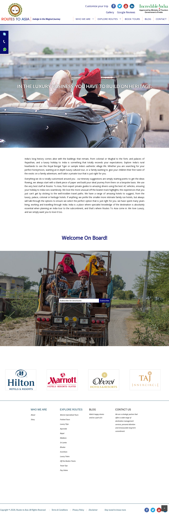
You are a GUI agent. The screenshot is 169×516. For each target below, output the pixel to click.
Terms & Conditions (59, 509)
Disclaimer (92, 509)
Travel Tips (64, 465)
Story (33, 419)
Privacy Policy (78, 509)
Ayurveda (63, 428)
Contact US (123, 409)
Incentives (63, 451)
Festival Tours (65, 419)
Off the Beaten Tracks (68, 461)
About (33, 414)
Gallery (110, 12)
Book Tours (132, 18)
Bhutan (62, 447)
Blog (148, 18)
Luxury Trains (64, 456)
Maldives (63, 437)
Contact (161, 18)
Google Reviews (126, 12)
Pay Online (64, 470)
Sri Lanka (63, 442)
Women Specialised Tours (69, 414)
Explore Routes (108, 18)
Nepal (62, 433)
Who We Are (83, 18)
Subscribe (104, 300)
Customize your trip (96, 6)
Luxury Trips (64, 424)
